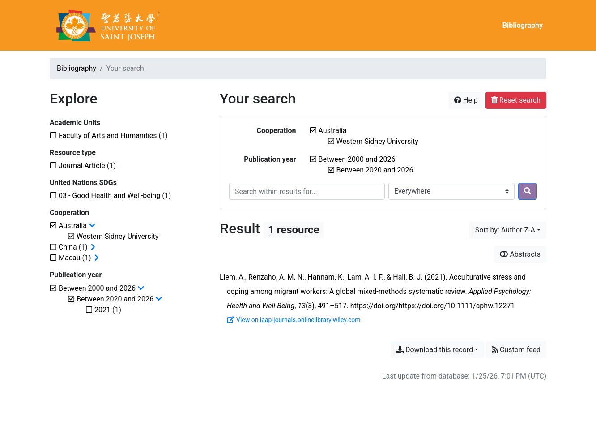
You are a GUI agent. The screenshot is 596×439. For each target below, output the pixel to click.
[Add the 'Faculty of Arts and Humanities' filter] (108, 135)
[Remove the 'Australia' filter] (333, 130)
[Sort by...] (507, 230)
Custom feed (516, 349)
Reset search (516, 100)
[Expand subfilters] (93, 247)
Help (466, 100)
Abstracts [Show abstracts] (520, 254)
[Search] (527, 191)
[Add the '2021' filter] (102, 310)
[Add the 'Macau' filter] (70, 258)
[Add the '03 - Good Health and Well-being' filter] (109, 195)
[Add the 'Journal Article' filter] (82, 165)
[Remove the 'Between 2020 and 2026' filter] (374, 170)
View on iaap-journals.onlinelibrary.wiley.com (293, 319)
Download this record (434, 349)
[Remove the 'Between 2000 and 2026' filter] (357, 159)
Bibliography (522, 25)
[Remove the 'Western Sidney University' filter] (377, 141)
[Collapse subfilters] (92, 225)
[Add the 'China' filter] (68, 247)
